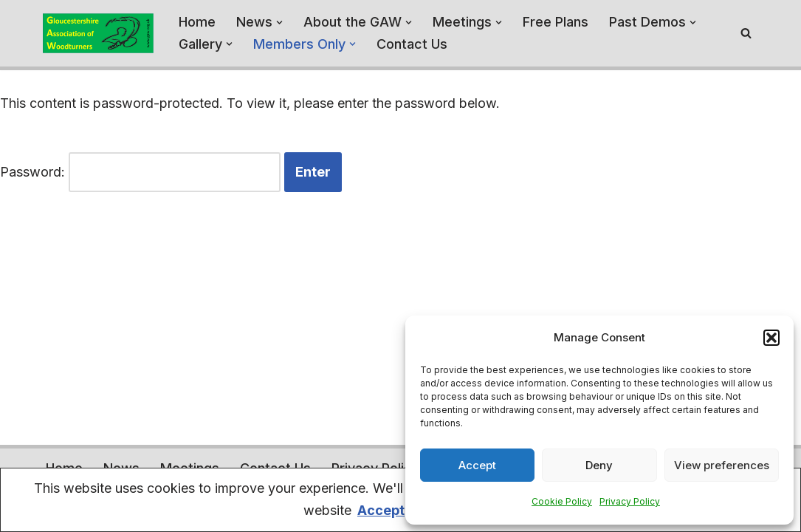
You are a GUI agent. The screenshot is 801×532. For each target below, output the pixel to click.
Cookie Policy (562, 501)
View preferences (721, 465)
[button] (771, 337)
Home (197, 22)
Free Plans (555, 22)
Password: (140, 172)
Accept (477, 465)
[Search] (746, 32)
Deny (599, 465)
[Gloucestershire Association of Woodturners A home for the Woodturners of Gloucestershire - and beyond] (98, 33)
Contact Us (412, 44)
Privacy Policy (629, 501)
